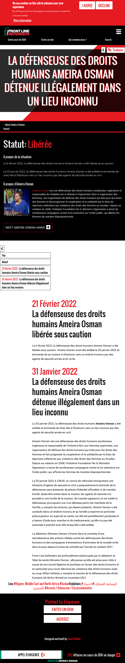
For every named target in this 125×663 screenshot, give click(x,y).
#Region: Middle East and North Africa (36, 584)
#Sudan (64, 584)
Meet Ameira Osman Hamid (25, 227)
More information (22, 20)
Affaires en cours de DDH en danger (91, 655)
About (5, 262)
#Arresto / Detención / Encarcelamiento (68, 588)
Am (34, 190)
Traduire (118, 49)
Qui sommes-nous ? (78, 39)
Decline (104, 5)
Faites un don (47, 39)
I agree (87, 5)
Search (108, 39)
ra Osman (43, 190)
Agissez (62, 619)
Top (3, 255)
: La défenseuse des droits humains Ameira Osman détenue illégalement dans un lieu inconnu (25, 283)
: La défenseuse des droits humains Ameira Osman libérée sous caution (25, 270)
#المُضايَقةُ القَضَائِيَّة (99, 584)
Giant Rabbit (74, 639)
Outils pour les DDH (17, 39)
